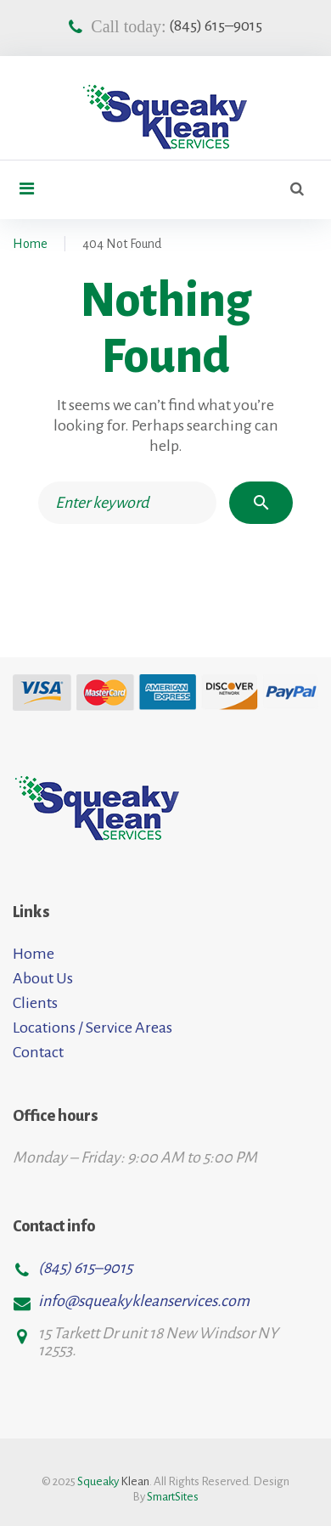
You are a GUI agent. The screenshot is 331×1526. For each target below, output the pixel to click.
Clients (35, 1002)
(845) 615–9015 (215, 25)
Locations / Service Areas (92, 1027)
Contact (38, 1052)
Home (30, 244)
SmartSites (173, 1496)
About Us (43, 978)
